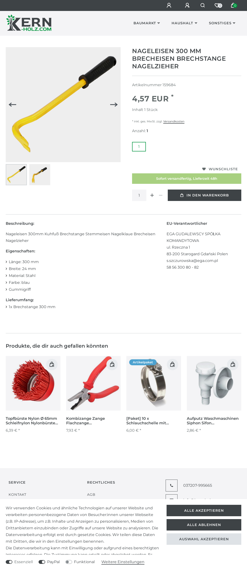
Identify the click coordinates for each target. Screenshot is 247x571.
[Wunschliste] (217, 5)
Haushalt (182, 23)
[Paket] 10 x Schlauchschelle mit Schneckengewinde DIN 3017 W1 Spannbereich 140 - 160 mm (153, 421)
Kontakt (17, 494)
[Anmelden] (165, 5)
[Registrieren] (184, 5)
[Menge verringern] (160, 195)
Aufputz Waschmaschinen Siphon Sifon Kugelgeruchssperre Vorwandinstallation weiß (213, 421)
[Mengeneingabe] (139, 195)
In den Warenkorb (204, 195)
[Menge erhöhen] (152, 195)
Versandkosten (173, 121)
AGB (91, 494)
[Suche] (201, 5)
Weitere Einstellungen (122, 562)
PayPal (53, 562)
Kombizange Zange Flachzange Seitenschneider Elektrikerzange (85, 421)
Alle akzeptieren (204, 510)
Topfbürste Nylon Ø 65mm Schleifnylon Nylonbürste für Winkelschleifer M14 (31, 421)
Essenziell (23, 562)
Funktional (84, 562)
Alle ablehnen (204, 525)
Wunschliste (220, 169)
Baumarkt (144, 23)
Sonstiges (220, 23)
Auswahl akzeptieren (204, 539)
